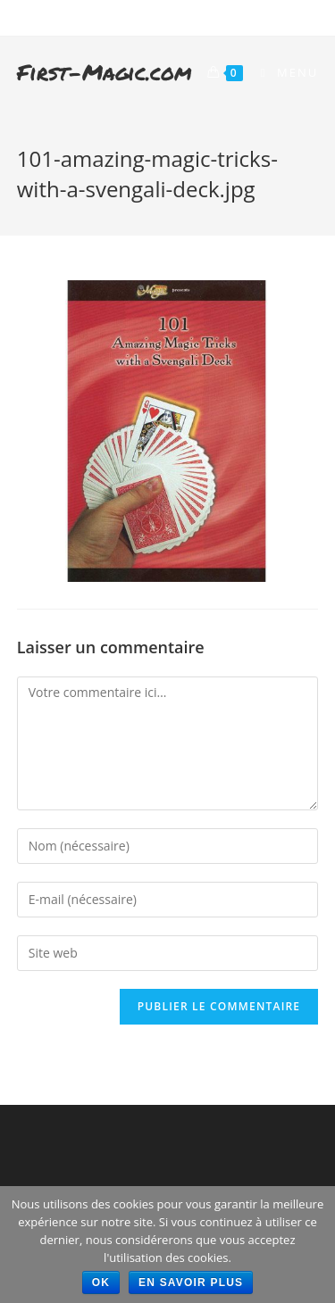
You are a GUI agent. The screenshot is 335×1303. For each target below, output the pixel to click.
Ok (101, 1282)
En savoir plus (190, 1282)
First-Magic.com (104, 71)
